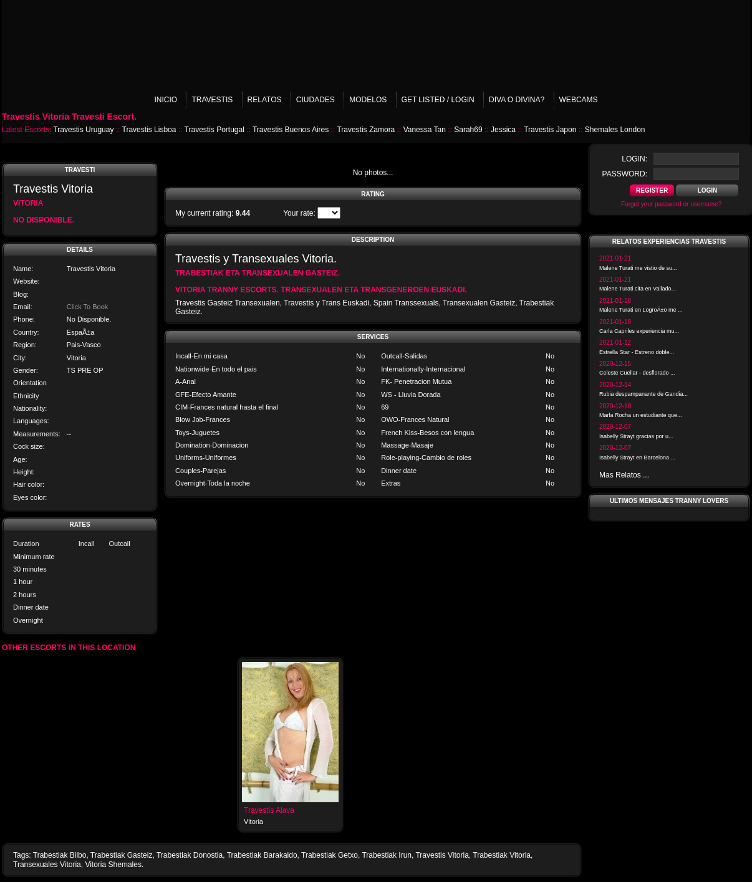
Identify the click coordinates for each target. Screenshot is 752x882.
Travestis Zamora (366, 129)
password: (624, 174)
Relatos (265, 99)
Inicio (165, 99)
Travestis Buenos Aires (291, 129)
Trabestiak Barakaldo (262, 855)
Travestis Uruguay (83, 129)
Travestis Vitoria (441, 855)
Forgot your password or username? (671, 204)
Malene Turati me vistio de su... (638, 268)
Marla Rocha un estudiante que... (640, 415)
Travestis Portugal (214, 129)
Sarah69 (468, 129)
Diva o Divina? (516, 99)
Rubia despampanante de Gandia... (643, 394)
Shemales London (615, 129)
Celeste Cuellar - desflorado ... (637, 373)
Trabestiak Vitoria (502, 855)
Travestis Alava (269, 810)
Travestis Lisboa (149, 129)
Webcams (578, 99)
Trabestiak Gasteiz (121, 855)
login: (634, 159)
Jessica (503, 129)
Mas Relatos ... (624, 475)
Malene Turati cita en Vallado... (637, 288)
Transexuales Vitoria (47, 864)
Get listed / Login (438, 99)
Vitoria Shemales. (114, 864)
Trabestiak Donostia (190, 855)
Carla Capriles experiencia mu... (639, 331)
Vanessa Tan (424, 129)
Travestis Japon (550, 129)
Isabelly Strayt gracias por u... (636, 436)
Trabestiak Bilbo (60, 855)
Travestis (212, 99)
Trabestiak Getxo (329, 855)
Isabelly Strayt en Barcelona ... (637, 457)
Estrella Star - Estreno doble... (636, 352)
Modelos (368, 99)
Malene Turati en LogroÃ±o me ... (641, 310)
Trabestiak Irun (387, 855)
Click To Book (87, 306)
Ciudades (315, 99)
